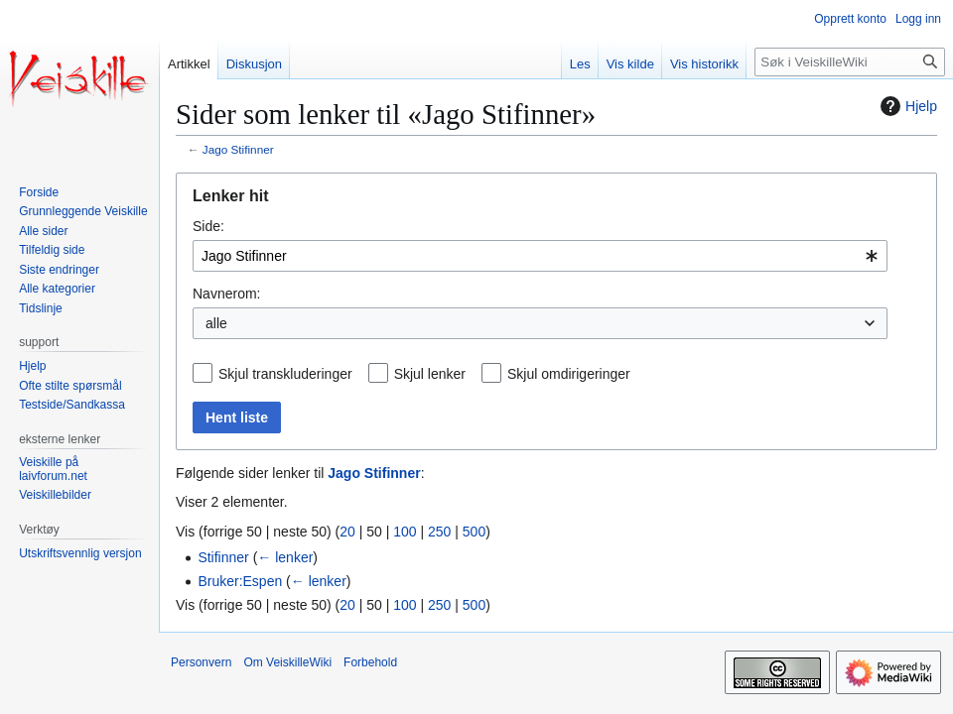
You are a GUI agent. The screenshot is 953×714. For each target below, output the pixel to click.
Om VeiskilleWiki (287, 662)
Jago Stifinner (238, 149)
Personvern (201, 662)
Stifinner (223, 557)
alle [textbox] (216, 323)
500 (474, 531)
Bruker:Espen (240, 581)
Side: (208, 226)
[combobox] (540, 256)
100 (404, 531)
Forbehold (370, 662)
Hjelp (906, 106)
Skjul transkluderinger (285, 374)
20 (347, 531)
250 (439, 531)
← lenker (285, 557)
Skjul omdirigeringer (568, 374)
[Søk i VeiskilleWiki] (849, 62)
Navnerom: (226, 293)
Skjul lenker (430, 374)
